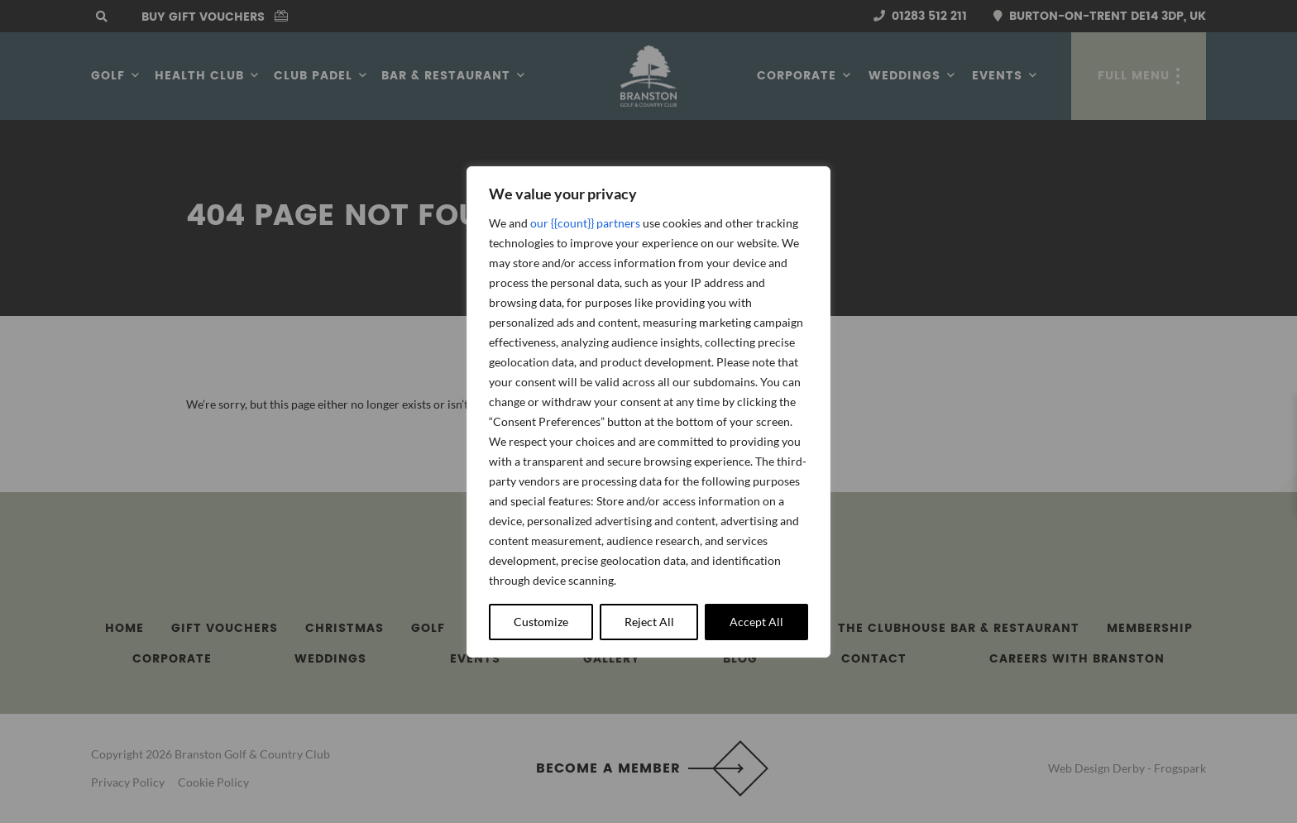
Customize (541, 622)
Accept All (756, 622)
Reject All (649, 622)
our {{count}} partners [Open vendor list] (585, 223)
